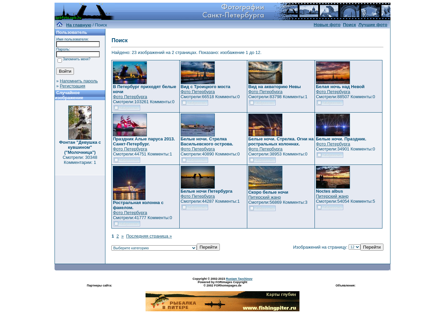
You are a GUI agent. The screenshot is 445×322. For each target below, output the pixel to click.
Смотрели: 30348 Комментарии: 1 (80, 160)
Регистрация (72, 85)
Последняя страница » (149, 236)
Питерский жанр (264, 197)
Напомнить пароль (79, 80)
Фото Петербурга (130, 96)
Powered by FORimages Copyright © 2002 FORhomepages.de (222, 283)
